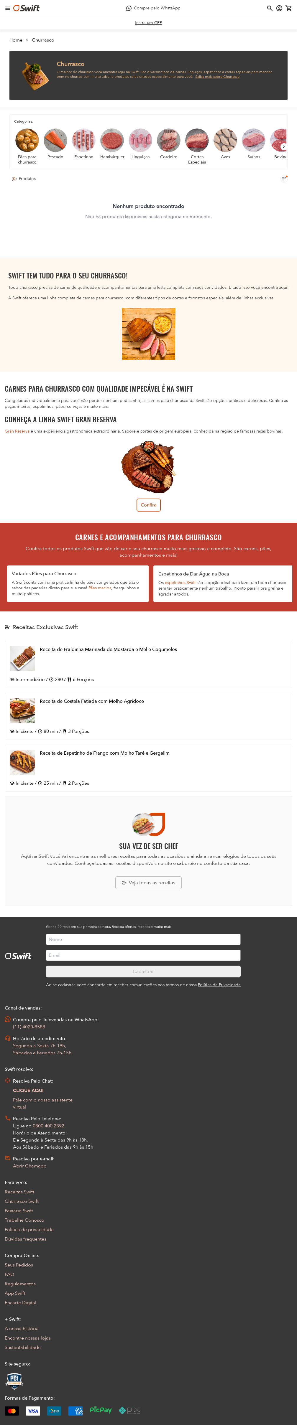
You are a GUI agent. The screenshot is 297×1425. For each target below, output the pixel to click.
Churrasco (43, 40)
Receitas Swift (19, 1192)
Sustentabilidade (23, 1347)
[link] (148, 23)
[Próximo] (284, 146)
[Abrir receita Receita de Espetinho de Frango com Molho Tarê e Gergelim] (148, 768)
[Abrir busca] (269, 8)
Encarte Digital (20, 1302)
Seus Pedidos (19, 1265)
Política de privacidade (29, 1229)
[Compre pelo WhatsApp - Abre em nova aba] (153, 8)
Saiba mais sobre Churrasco (217, 76)
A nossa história (22, 1328)
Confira (149, 505)
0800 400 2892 (48, 1126)
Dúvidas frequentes (25, 1239)
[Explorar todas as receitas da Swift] (148, 882)
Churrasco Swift (22, 1201)
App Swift (15, 1293)
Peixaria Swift (19, 1211)
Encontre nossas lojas (28, 1338)
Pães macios (99, 588)
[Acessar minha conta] (279, 8)
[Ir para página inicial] (26, 8)
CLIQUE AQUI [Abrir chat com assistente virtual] (28, 1090)
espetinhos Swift (180, 582)
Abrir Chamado (30, 1166)
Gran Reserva (17, 431)
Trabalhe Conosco (24, 1220)
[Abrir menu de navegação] (8, 8)
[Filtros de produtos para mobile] (284, 178)
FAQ (9, 1274)
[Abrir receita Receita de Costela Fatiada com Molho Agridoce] (148, 716)
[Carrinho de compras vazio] (288, 8)
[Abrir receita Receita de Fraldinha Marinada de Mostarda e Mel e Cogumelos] (148, 664)
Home (15, 40)
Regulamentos (20, 1284)
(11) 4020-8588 (29, 1027)
